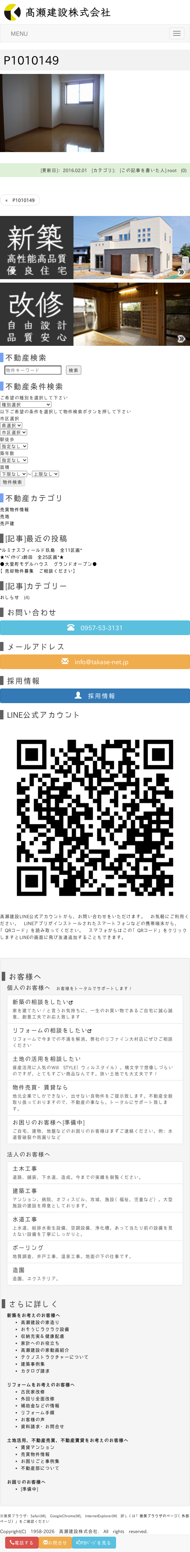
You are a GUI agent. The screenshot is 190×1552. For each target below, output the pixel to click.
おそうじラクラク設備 (45, 1329)
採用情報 (95, 695)
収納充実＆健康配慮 (43, 1336)
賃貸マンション (38, 1447)
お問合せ (55, 1542)
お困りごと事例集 (40, 1461)
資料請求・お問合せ (43, 1426)
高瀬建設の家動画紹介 (45, 1349)
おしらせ (9, 597)
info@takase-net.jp (95, 661)
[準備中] (29, 1488)
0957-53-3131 (95, 627)
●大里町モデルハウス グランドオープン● (48, 563)
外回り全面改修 (38, 1398)
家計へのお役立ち (40, 1343)
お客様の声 (33, 1419)
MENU (19, 33)
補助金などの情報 (40, 1405)
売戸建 (7, 523)
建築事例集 (33, 1363)
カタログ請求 (35, 1370)
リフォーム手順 (38, 1412)
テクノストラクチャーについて (55, 1356)
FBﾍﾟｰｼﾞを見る (93, 1542)
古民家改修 (33, 1391)
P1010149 (31, 59)
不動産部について (40, 1468)
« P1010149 (20, 200)
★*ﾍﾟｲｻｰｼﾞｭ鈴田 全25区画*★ (32, 556)
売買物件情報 (14, 509)
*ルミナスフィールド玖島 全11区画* (41, 550)
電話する (22, 1542)
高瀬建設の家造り (40, 1322)
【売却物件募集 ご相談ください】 (39, 570)
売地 (5, 516)
